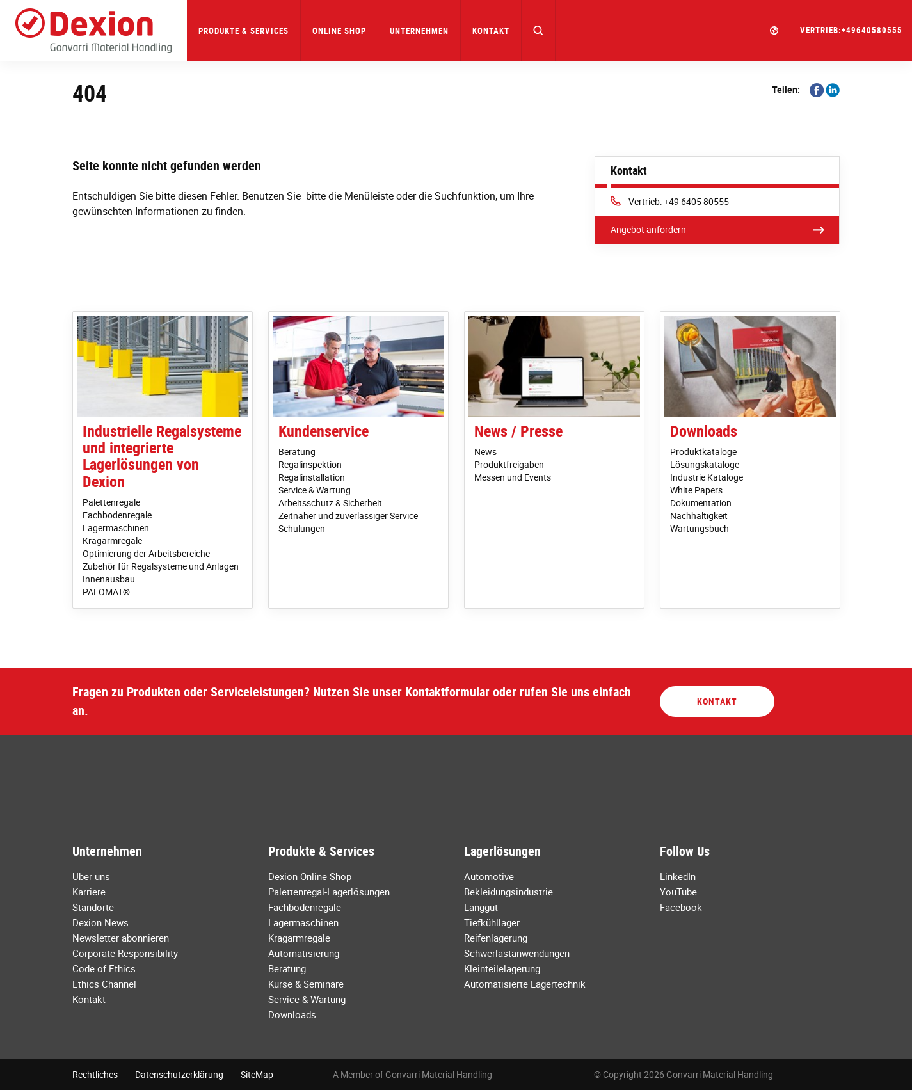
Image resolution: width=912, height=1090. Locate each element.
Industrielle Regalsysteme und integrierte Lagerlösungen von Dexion (162, 456)
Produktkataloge (703, 451)
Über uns (91, 876)
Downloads (703, 431)
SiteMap (257, 1074)
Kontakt (490, 30)
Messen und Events (512, 477)
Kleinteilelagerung (502, 968)
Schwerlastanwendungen (517, 953)
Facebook (681, 907)
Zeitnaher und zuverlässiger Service (348, 515)
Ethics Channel (104, 983)
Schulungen (301, 528)
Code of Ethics (104, 968)
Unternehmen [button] (419, 30)
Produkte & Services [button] (243, 30)
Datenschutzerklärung (179, 1074)
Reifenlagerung (495, 937)
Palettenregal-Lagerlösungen (329, 891)
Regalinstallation (311, 477)
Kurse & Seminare (306, 983)
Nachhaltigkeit (699, 515)
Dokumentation (701, 503)
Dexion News (100, 922)
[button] (539, 30)
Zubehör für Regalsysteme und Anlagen (161, 566)
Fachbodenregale (117, 515)
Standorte (93, 907)
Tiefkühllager (492, 922)
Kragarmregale (112, 540)
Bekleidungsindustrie (508, 891)
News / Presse (518, 431)
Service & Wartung (314, 490)
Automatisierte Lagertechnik (525, 983)
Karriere (89, 891)
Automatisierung (303, 953)
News (485, 451)
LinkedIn (678, 876)
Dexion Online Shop (309, 876)
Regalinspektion (310, 464)
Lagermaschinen (116, 528)
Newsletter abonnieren (120, 937)
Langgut (481, 907)
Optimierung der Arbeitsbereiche (146, 553)
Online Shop (339, 30)
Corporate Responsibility (125, 953)
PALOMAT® (106, 592)
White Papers (696, 490)
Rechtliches (95, 1074)
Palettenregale (111, 502)
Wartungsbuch (699, 528)
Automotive (489, 876)
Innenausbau (109, 579)
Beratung (297, 451)
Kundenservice (323, 431)
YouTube (678, 891)
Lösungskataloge (704, 464)
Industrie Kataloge (706, 477)
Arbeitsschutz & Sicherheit (330, 503)
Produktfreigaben (509, 464)
